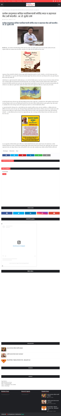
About (5, 1)
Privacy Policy (19, 1)
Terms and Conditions (27, 1)
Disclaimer (14, 1)
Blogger (22, 414)
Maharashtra (12, 150)
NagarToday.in (6, 19)
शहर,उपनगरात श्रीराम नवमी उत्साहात (15, 348)
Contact (9, 1)
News (17, 150)
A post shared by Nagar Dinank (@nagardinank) (19, 263)
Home (2, 1)
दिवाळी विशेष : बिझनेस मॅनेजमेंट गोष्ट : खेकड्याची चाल (18, 360)
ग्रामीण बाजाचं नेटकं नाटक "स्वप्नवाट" (15, 354)
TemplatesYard (12, 414)
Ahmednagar (7, 10)
